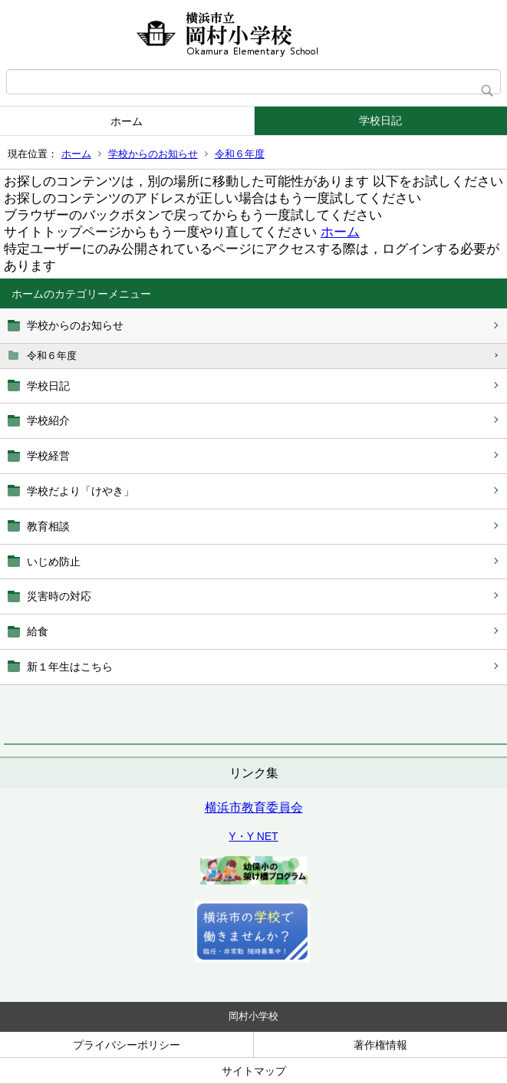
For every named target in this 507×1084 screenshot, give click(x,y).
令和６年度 (240, 154)
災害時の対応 (59, 596)
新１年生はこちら (70, 667)
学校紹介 (48, 420)
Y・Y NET (253, 836)
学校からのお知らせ (153, 154)
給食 (37, 631)
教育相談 (48, 526)
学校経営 (48, 456)
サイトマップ (254, 1071)
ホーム (126, 121)
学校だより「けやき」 (80, 491)
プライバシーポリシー (126, 1045)
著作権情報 (380, 1045)
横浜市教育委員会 (254, 807)
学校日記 (380, 120)
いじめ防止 (54, 561)
